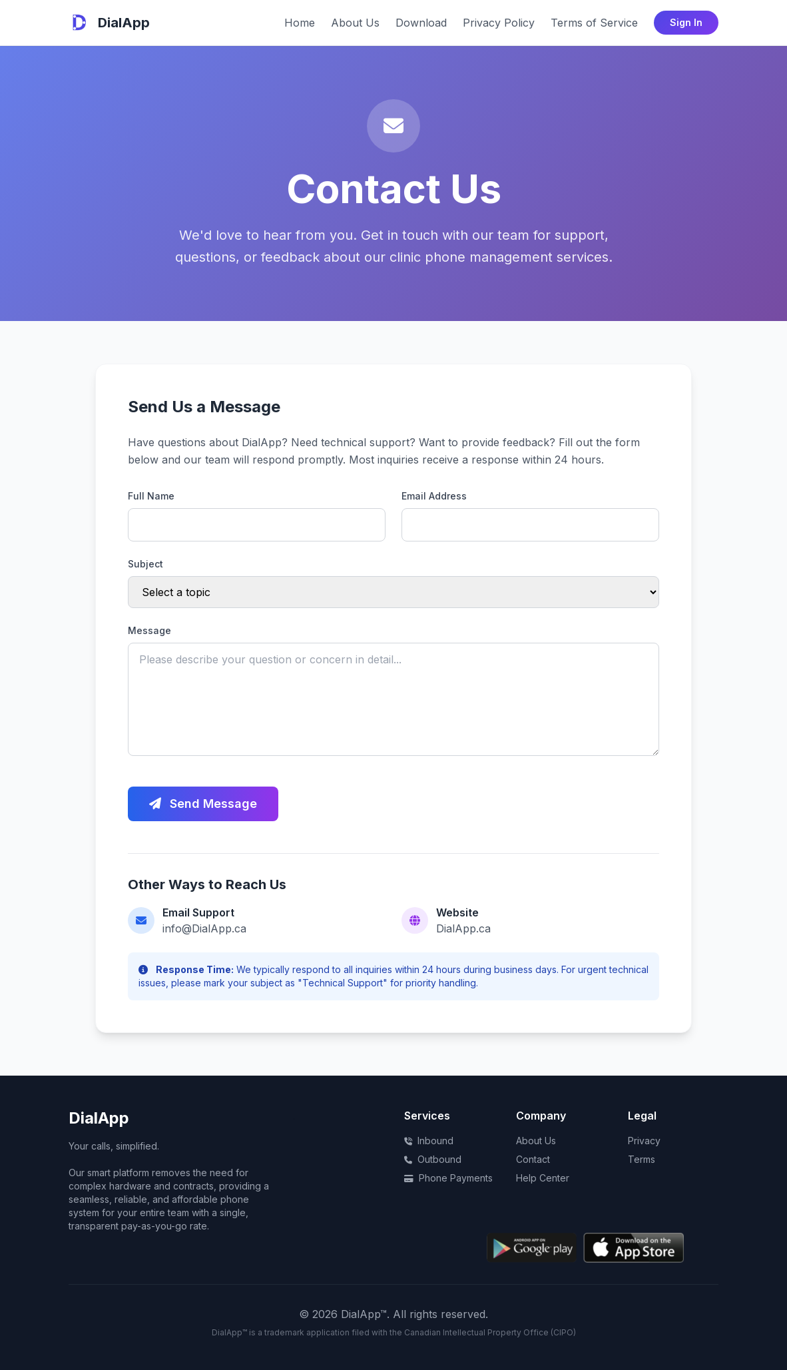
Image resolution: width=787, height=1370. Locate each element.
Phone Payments (448, 1178)
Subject (145, 563)
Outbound (432, 1159)
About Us (355, 22)
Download (421, 22)
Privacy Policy (499, 22)
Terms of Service (594, 22)
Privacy (644, 1140)
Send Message (203, 804)
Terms (641, 1159)
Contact (533, 1159)
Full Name (151, 496)
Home (299, 22)
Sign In (686, 22)
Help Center (542, 1178)
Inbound (428, 1140)
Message (149, 630)
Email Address (434, 496)
